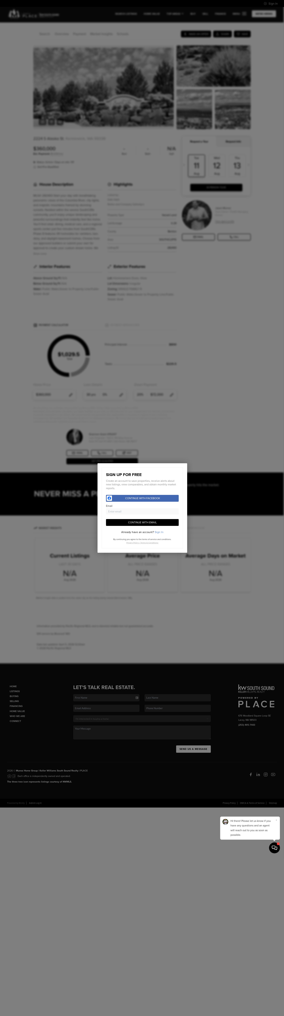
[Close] (276, 978)
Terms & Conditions (149, 543)
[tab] (142, 532)
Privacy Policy (132, 543)
